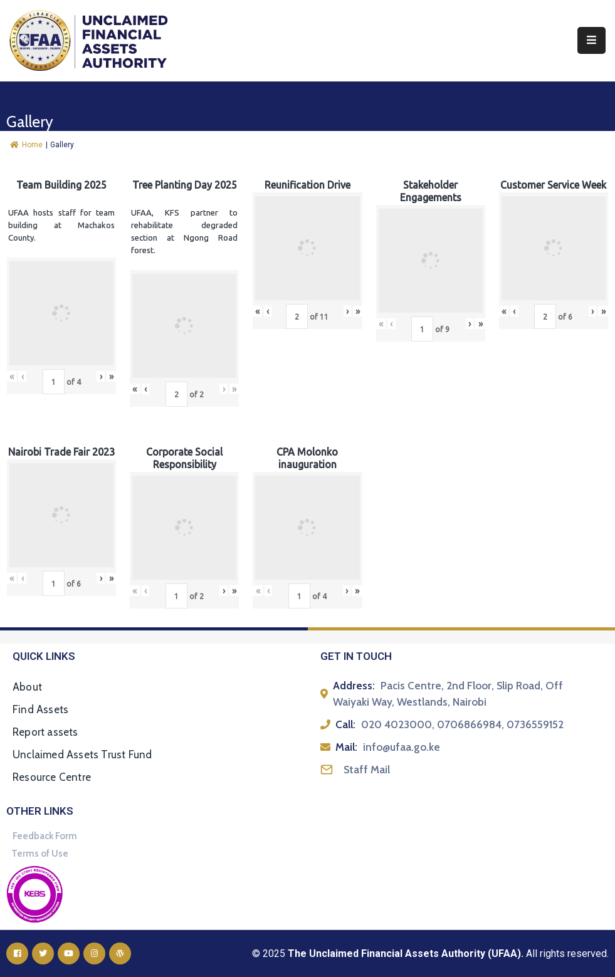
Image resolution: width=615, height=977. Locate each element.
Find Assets (40, 709)
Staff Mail (367, 769)
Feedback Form (45, 836)
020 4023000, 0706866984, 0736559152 (462, 724)
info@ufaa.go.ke (401, 747)
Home (26, 144)
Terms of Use (39, 853)
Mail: (346, 747)
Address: (354, 685)
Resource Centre (52, 777)
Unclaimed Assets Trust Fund (82, 754)
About (27, 687)
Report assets (45, 732)
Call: (345, 724)
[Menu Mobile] (591, 40)
